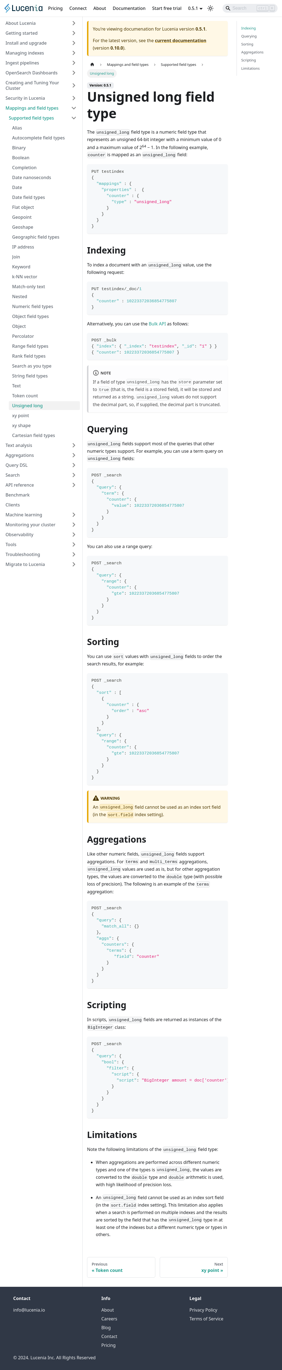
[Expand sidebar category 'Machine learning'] (74, 514)
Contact (109, 1336)
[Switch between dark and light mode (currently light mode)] (210, 8)
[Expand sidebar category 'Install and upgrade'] (74, 43)
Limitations (250, 68)
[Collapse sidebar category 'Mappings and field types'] (74, 108)
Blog (106, 1328)
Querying (249, 36)
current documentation (180, 40)
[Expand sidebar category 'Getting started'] (74, 33)
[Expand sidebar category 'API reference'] (74, 485)
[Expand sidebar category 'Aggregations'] (74, 455)
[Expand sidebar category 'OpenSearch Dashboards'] (74, 72)
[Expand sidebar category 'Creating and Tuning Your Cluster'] (74, 85)
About (99, 8)
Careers (109, 1319)
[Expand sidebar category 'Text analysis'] (74, 445)
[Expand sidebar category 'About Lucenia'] (74, 23)
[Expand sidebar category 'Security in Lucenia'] (74, 98)
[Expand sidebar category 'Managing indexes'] (74, 52)
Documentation (129, 8)
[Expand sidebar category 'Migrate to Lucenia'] (74, 564)
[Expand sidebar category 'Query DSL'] (74, 465)
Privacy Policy (203, 1310)
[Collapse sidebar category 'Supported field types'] (74, 118)
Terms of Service (206, 1319)
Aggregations (252, 52)
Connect (78, 8)
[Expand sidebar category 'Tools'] (74, 544)
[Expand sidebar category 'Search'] (74, 475)
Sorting (247, 44)
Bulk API (157, 324)
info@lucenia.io (29, 1310)
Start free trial (167, 8)
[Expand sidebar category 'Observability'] (74, 534)
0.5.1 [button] (193, 8)
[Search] (250, 8)
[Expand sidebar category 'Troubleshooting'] (74, 554)
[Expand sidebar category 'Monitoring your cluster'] (74, 524)
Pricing (55, 8)
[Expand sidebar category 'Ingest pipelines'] (74, 62)
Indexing (248, 28)
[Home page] (92, 64)
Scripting (248, 60)
